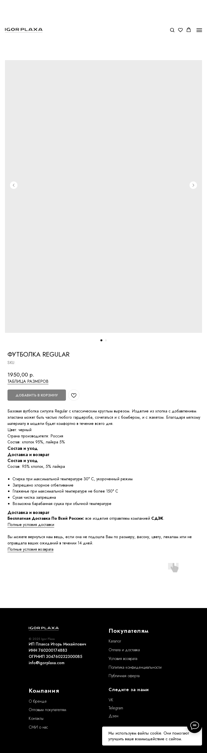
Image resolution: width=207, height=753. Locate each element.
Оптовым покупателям (47, 710)
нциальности (151, 667)
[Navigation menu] (199, 30)
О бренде (38, 701)
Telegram (116, 708)
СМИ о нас (38, 727)
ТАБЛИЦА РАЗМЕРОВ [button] (27, 381)
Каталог (115, 641)
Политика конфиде (125, 667)
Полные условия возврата (30, 549)
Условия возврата (123, 658)
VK (111, 700)
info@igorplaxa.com (46, 663)
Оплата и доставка (124, 650)
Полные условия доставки (30, 524)
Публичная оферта (124, 676)
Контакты (36, 718)
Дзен (113, 716)
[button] (172, 29)
